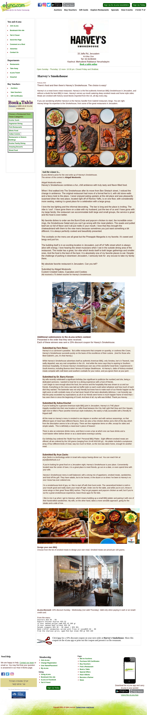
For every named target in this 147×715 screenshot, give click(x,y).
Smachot (13, 77)
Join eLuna (14, 26)
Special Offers (85, 672)
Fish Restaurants (15, 127)
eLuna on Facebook (48, 680)
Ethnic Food (13, 131)
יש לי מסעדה (140, 10)
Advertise (13, 49)
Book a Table (85, 669)
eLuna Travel (15, 73)
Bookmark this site (17, 30)
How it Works (85, 675)
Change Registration (49, 663)
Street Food (13, 150)
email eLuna (90, 707)
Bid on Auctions (86, 659)
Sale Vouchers (16, 92)
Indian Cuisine (14, 134)
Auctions (58, 10)
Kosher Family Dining (17, 143)
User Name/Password (49, 666)
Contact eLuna (80, 707)
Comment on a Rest (17, 44)
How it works (127, 10)
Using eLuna (46, 674)
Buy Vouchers (70, 10)
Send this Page (16, 40)
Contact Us (14, 52)
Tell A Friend (15, 35)
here (59, 638)
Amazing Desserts (16, 147)
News (82, 680)
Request (12, 106)
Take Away (14, 68)
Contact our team (27, 663)
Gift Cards (83, 10)
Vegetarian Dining (15, 124)
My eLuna (44, 668)
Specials (115, 10)
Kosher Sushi (14, 120)
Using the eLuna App (129, 695)
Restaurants (14, 64)
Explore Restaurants (100, 10)
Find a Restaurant (86, 667)
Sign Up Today (139, 5)
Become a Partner (86, 677)
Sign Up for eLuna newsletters (116, 5)
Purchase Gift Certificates (89, 661)
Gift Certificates (17, 96)
